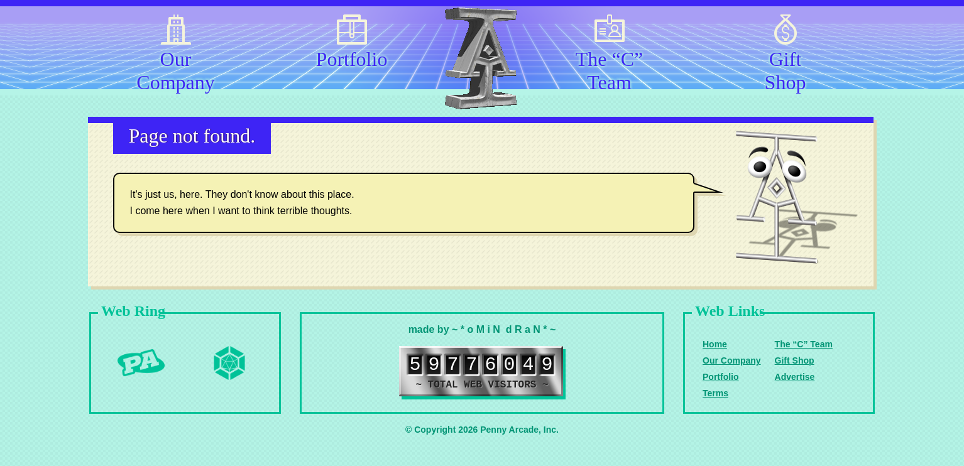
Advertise (795, 377)
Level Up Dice (229, 363)
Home (715, 344)
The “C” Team (610, 68)
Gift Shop (785, 68)
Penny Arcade (141, 363)
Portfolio (352, 59)
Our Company (175, 68)
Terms (715, 393)
